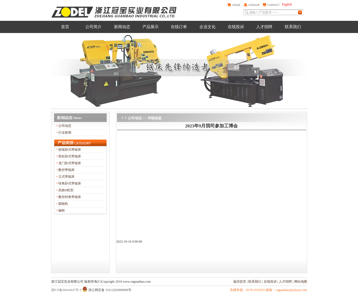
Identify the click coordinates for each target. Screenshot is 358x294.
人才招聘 (285, 281)
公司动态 (64, 126)
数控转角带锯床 (69, 197)
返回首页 (239, 281)
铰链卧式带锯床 (69, 149)
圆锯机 (63, 204)
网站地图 (300, 281)
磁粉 (61, 210)
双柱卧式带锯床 (69, 156)
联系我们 (254, 281)
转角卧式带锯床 (69, 183)
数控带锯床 (66, 170)
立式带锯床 (66, 177)
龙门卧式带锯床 (69, 163)
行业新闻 (64, 132)
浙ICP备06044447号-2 (66, 290)
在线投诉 (270, 281)
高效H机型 (66, 190)
